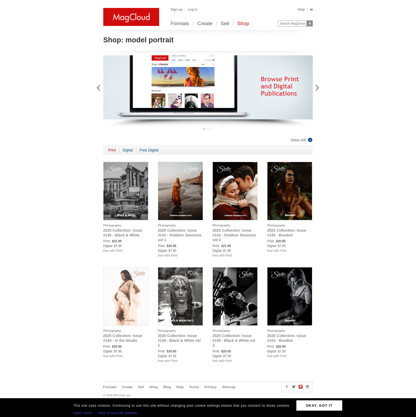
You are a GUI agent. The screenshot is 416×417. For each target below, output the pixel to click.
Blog (167, 387)
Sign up (176, 9)
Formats (180, 23)
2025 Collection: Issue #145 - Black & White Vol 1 (179, 340)
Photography (112, 225)
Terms (194, 387)
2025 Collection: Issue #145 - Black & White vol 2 (234, 340)
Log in (192, 9)
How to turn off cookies (118, 413)
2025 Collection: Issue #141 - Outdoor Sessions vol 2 (234, 235)
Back (98, 88)
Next (316, 88)
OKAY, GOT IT (319, 405)
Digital (128, 150)
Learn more (82, 413)
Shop (243, 23)
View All (302, 140)
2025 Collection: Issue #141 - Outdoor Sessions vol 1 (179, 235)
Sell (225, 23)
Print (112, 150)
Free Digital (149, 150)
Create (205, 23)
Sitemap (229, 387)
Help (301, 9)
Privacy (211, 387)
